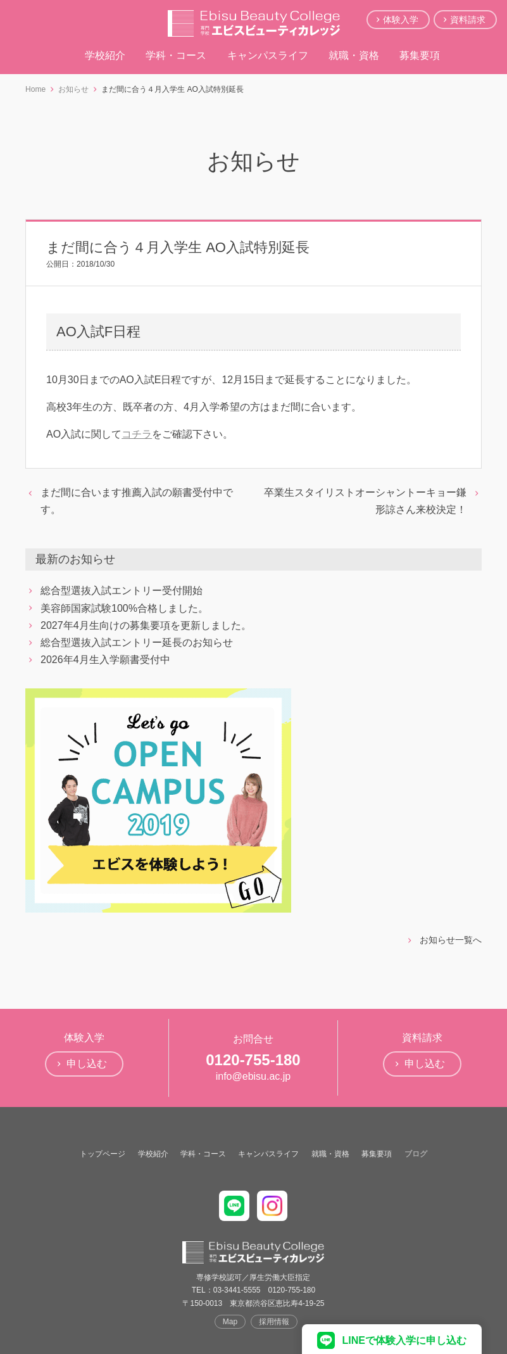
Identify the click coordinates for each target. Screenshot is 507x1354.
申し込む (86, 1063)
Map (230, 1321)
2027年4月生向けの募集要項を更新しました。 (146, 625)
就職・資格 (354, 55)
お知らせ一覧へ (451, 940)
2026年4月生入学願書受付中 (105, 659)
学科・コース (176, 55)
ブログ (415, 1153)
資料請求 (467, 20)
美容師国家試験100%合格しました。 (124, 608)
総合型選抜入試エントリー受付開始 (122, 590)
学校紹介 (105, 55)
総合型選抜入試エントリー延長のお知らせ (137, 642)
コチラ (137, 434)
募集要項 (419, 55)
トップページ (102, 1153)
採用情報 (274, 1321)
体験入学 (400, 20)
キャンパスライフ (267, 55)
